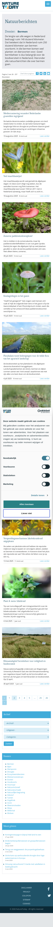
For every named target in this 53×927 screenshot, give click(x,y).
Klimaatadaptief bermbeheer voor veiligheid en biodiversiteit (24, 662)
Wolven (10, 813)
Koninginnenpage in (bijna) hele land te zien (23, 834)
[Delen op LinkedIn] (44, 73)
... (35, 698)
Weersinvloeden (14, 805)
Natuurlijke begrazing (16, 792)
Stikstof (10, 795)
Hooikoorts (12, 782)
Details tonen (37, 495)
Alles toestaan (26, 504)
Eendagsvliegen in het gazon (16, 295)
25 (40, 698)
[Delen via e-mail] (48, 73)
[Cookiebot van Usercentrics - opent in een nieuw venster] (38, 411)
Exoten (10, 779)
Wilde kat (11, 810)
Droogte (10, 771)
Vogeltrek (11, 800)
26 (47, 698)
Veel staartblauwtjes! (12, 175)
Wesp (9, 808)
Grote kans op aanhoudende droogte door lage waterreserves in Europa (24, 856)
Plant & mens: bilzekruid (14, 600)
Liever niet (26, 513)
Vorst (9, 803)
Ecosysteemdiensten (15, 774)
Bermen (10, 764)
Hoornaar (11, 784)
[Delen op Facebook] (37, 73)
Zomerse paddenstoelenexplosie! (17, 235)
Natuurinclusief (13, 787)
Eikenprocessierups (15, 777)
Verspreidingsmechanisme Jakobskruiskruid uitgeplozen (23, 540)
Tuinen (10, 797)
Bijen (9, 766)
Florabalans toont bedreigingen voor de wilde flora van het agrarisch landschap (26, 357)
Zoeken (8, 743)
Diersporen (11, 769)
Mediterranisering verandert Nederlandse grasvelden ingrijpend (22, 114)
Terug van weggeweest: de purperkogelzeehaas (24, 849)
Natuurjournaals (14, 790)
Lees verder (45, 136)
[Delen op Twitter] (41, 73)
